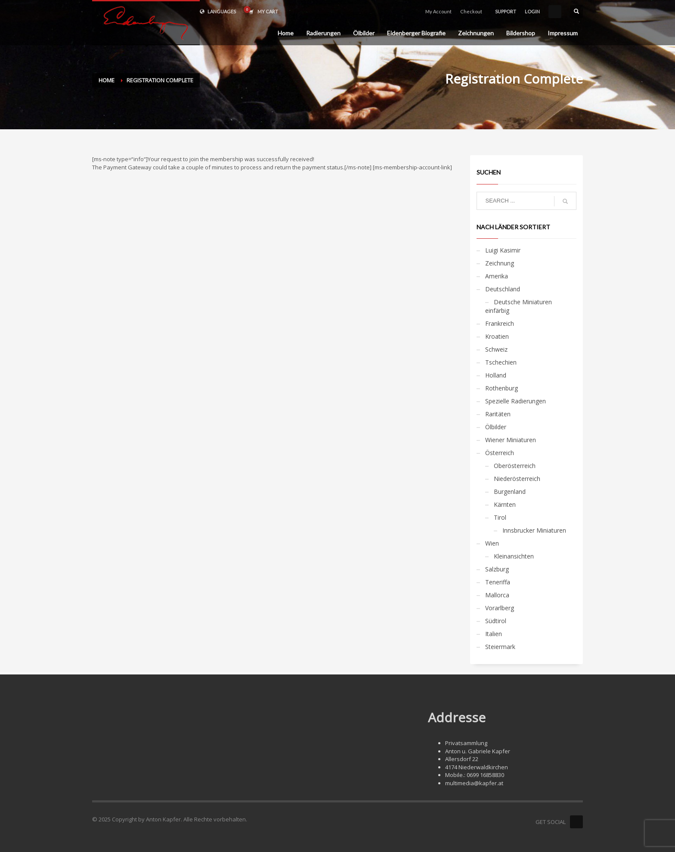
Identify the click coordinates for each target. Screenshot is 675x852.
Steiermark (500, 647)
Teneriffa (497, 582)
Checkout (471, 11)
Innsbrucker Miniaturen (534, 530)
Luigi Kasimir (502, 250)
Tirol (500, 517)
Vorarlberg (499, 608)
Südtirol (495, 621)
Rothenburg (501, 388)
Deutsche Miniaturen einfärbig (518, 306)
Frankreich (499, 323)
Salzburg (497, 569)
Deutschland (502, 289)
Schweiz (496, 349)
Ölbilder (495, 427)
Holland (495, 375)
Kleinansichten (514, 556)
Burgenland (510, 491)
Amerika (496, 276)
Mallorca (497, 595)
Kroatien (497, 336)
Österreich (499, 453)
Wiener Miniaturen (510, 440)
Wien (492, 543)
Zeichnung (499, 263)
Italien (493, 634)
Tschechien (501, 362)
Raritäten (498, 414)
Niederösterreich (517, 478)
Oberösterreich (515, 466)
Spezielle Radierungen (515, 401)
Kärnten (505, 504)
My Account (438, 11)
